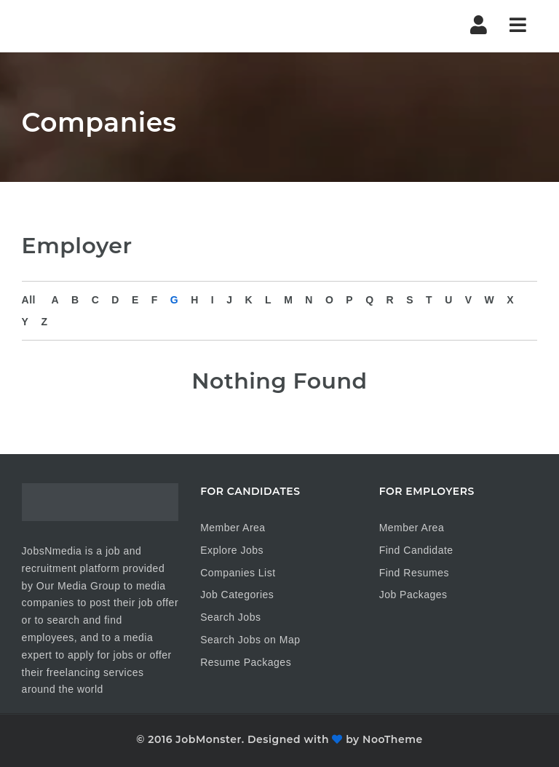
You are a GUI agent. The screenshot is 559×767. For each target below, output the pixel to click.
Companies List (238, 573)
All (29, 300)
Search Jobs (230, 617)
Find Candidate (416, 550)
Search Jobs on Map (250, 639)
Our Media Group (78, 586)
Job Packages (413, 594)
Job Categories (237, 594)
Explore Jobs (231, 550)
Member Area (233, 527)
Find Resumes (414, 573)
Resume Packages (245, 662)
